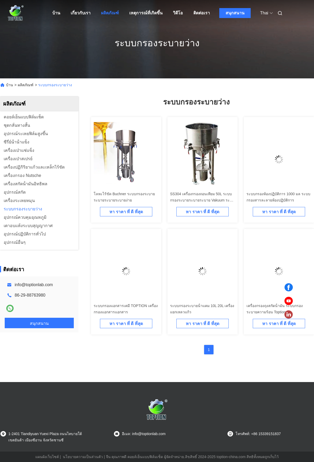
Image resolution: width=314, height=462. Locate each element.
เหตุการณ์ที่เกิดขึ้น (145, 13)
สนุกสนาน (235, 13)
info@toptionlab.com (34, 284)
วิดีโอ (178, 13)
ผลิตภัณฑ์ (110, 13)
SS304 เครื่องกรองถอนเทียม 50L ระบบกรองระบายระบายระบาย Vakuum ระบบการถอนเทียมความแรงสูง (202, 200)
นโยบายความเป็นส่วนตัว (83, 457)
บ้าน (56, 13)
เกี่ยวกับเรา (81, 13)
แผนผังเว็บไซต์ (47, 457)
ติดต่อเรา (201, 13)
